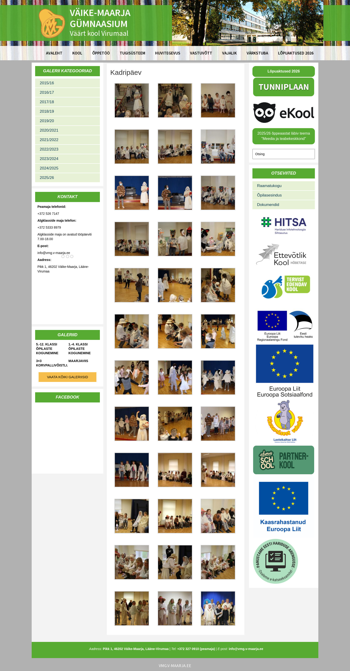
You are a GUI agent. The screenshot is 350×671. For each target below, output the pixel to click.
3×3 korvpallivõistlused (52, 363)
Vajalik (229, 53)
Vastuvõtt (201, 53)
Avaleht (54, 53)
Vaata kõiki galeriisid (67, 377)
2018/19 (47, 111)
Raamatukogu (269, 186)
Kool (77, 53)
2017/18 (47, 102)
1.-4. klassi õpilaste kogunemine (79, 348)
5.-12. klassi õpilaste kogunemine (47, 348)
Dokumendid (268, 205)
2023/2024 (49, 159)
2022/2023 (49, 149)
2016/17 (47, 92)
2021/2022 (49, 140)
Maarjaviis (78, 361)
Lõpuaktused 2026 (295, 53)
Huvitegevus (167, 53)
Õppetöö (101, 53)
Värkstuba (257, 53)
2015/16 (47, 83)
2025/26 (47, 177)
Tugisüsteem (132, 53)
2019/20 (47, 121)
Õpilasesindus (269, 195)
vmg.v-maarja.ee (175, 665)
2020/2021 (49, 130)
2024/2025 (49, 168)
